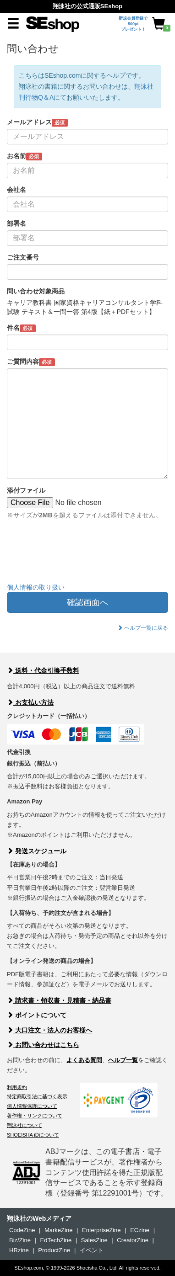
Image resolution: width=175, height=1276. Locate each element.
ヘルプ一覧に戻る (142, 628)
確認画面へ (87, 602)
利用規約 (17, 1087)
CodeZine (22, 1230)
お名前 (24, 156)
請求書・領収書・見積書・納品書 (59, 1000)
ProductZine (54, 1250)
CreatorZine (132, 1240)
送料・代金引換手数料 (43, 670)
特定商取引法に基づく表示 (37, 1096)
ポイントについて (36, 1015)
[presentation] (76, 558)
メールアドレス (37, 122)
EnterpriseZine (101, 1230)
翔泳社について (24, 1125)
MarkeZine (58, 1230)
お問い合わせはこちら (43, 1044)
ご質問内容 (31, 362)
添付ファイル (26, 490)
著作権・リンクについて (34, 1115)
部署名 (16, 223)
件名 (21, 328)
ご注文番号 (23, 257)
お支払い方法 (30, 702)
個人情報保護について (32, 1106)
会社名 (16, 189)
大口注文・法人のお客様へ (49, 1030)
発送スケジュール (36, 851)
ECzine (139, 1230)
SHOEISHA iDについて (33, 1135)
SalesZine (94, 1240)
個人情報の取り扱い (36, 587)
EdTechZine (56, 1240)
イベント (92, 1250)
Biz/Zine (20, 1240)
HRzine (19, 1250)
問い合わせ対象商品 (36, 291)
